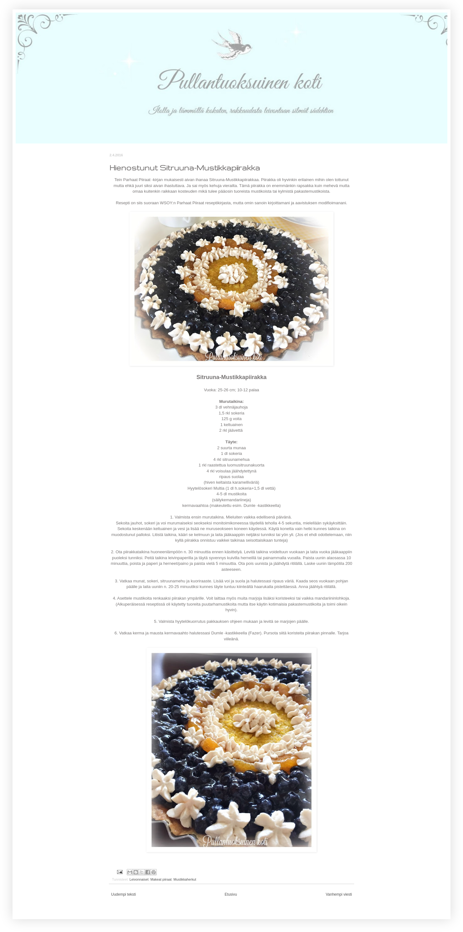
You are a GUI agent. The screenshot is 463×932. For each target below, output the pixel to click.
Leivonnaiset (139, 879)
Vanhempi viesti (339, 894)
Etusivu (231, 894)
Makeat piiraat (161, 879)
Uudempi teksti (123, 894)
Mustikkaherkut (184, 879)
